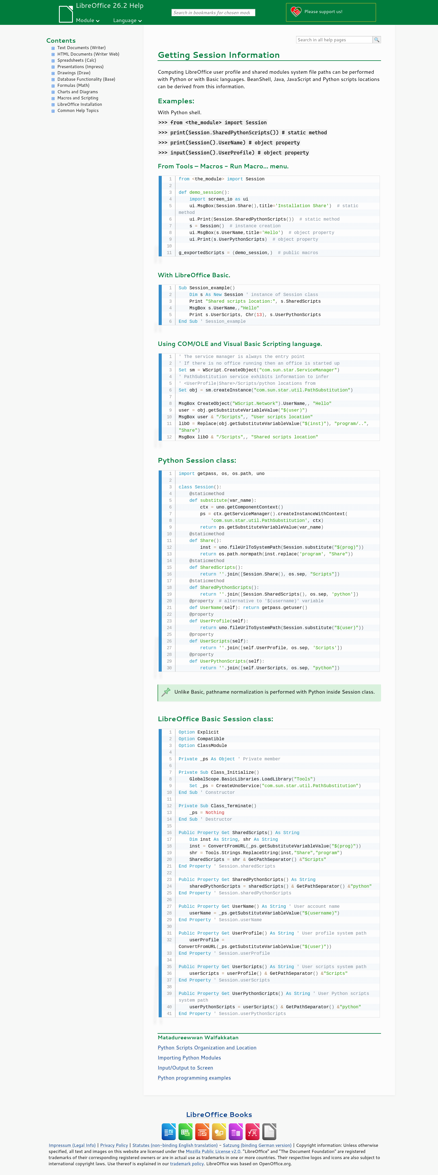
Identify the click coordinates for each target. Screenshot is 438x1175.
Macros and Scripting (77, 98)
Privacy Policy (114, 1142)
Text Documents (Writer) (81, 48)
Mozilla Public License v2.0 (213, 1148)
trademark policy (187, 1161)
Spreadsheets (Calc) (76, 60)
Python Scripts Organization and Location (207, 1044)
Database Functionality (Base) (86, 79)
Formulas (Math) (73, 85)
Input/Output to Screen (185, 1064)
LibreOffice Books (219, 1111)
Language (125, 20)
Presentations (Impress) (80, 67)
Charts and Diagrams (77, 92)
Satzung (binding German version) (257, 1142)
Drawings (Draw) (74, 73)
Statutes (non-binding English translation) (175, 1142)
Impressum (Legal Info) (72, 1142)
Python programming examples (194, 1074)
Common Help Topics (78, 110)
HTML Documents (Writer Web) (88, 54)
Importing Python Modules (189, 1054)
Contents (61, 40)
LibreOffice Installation (79, 104)
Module (85, 20)
